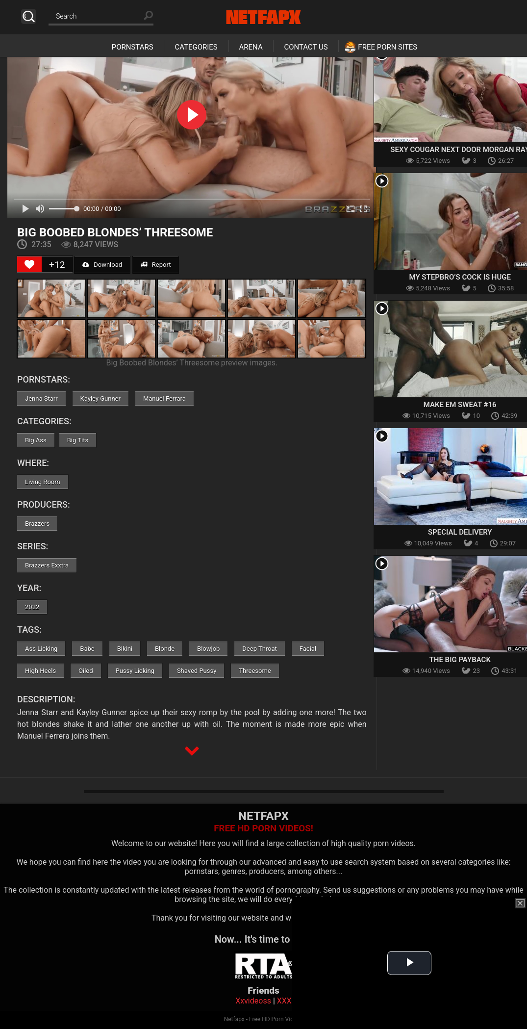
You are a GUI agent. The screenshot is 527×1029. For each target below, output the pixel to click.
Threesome (255, 670)
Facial (308, 648)
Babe (87, 648)
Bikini (124, 648)
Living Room (42, 482)
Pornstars (132, 47)
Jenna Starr (41, 398)
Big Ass (36, 440)
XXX (284, 1000)
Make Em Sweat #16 (460, 404)
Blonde (165, 648)
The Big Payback (460, 659)
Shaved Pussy (196, 670)
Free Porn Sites (387, 47)
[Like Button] (29, 264)
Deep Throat (259, 648)
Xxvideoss (253, 1000)
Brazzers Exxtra (47, 565)
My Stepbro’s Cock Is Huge (460, 277)
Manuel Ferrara (164, 398)
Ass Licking (41, 648)
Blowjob (208, 648)
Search (28, 16)
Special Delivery (460, 532)
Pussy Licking (135, 670)
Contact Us (305, 47)
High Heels (40, 670)
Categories (196, 47)
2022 (32, 607)
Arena (251, 47)
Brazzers (37, 523)
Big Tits (77, 440)
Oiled (85, 670)
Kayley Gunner (100, 398)
